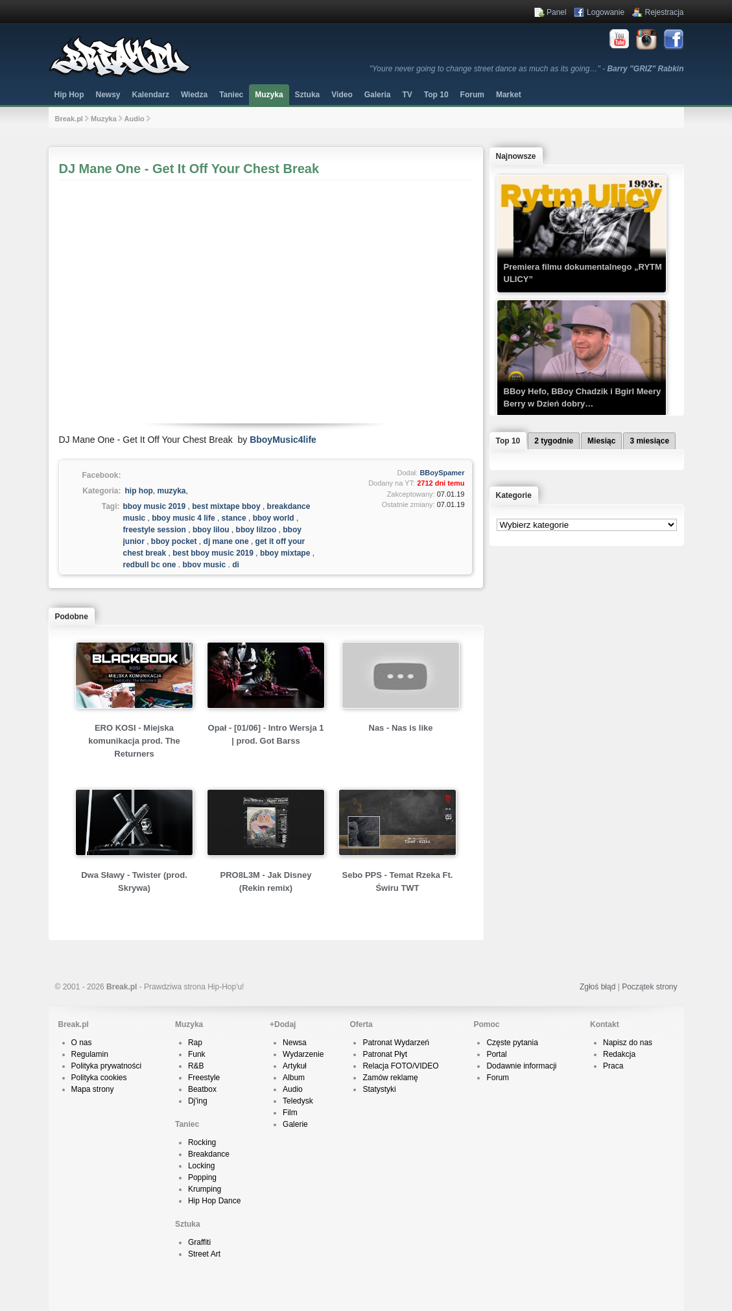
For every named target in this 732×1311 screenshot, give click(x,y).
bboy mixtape (285, 553)
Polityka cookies (99, 1077)
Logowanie (605, 12)
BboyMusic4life (283, 439)
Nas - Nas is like (401, 728)
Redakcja (619, 1054)
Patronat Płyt (384, 1054)
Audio (134, 119)
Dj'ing (197, 1100)
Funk (197, 1054)
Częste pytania (511, 1042)
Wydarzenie (303, 1054)
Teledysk (298, 1100)
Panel (557, 12)
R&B (196, 1065)
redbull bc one (149, 564)
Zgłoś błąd (597, 986)
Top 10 (436, 94)
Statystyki (379, 1089)
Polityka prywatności (106, 1065)
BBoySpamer (441, 473)
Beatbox (202, 1089)
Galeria (377, 94)
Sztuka (307, 94)
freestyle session (154, 529)
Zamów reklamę (390, 1077)
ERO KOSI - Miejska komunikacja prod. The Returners (134, 741)
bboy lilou (211, 529)
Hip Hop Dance (214, 1200)
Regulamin (89, 1054)
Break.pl (69, 119)
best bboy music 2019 (213, 553)
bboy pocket (174, 541)
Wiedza (194, 94)
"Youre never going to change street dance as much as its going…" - (527, 68)
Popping (202, 1177)
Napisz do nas (627, 1042)
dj (235, 564)
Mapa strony (92, 1089)
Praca (613, 1065)
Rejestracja (663, 12)
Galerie (295, 1124)
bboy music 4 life (183, 518)
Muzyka (269, 94)
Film (290, 1112)
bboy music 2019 (154, 506)
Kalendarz (150, 94)
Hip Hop (69, 94)
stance (234, 518)
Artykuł (295, 1065)
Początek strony (649, 986)
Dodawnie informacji (521, 1065)
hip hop (139, 490)
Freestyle (204, 1077)
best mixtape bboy (226, 506)
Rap (195, 1042)
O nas (81, 1042)
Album (294, 1077)
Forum (497, 1077)
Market (508, 94)
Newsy (108, 94)
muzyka (172, 490)
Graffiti (199, 1242)
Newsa (295, 1042)
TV (407, 94)
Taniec (231, 94)
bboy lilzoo (256, 529)
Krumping (204, 1189)
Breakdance (209, 1154)
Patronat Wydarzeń (395, 1042)
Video (341, 94)
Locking (201, 1165)
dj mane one (226, 541)
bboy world (273, 518)
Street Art (204, 1253)
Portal (496, 1054)
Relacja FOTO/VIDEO (400, 1065)
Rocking (202, 1142)
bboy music (204, 564)
